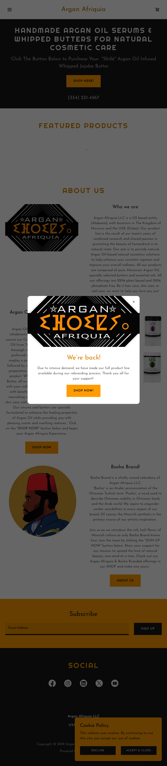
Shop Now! (83, 390)
